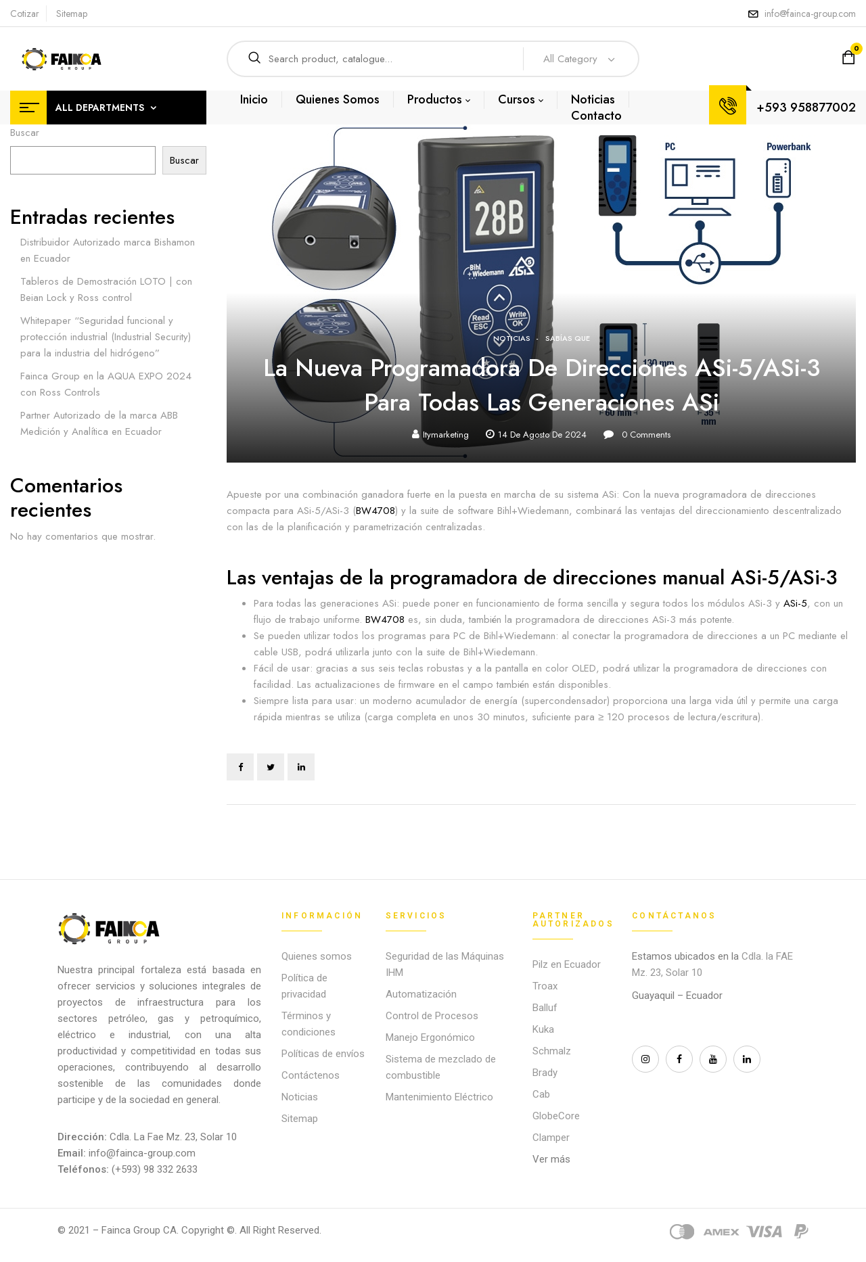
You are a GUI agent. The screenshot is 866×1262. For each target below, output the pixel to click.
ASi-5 (793, 603)
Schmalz (551, 1051)
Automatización (421, 994)
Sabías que (567, 338)
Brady (544, 1073)
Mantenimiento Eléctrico (439, 1097)
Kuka (543, 1029)
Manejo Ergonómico (430, 1037)
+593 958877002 (806, 107)
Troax (544, 986)
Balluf (544, 1008)
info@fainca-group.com (810, 13)
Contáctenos (310, 1075)
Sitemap (71, 13)
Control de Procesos (432, 1016)
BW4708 (375, 510)
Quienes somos (316, 956)
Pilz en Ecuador (566, 964)
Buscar (24, 132)
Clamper (551, 1137)
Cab (541, 1094)
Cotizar (24, 13)
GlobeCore (556, 1116)
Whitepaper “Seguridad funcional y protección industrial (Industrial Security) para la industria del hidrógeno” (105, 336)
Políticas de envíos (323, 1054)
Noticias (511, 338)
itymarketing (446, 434)
